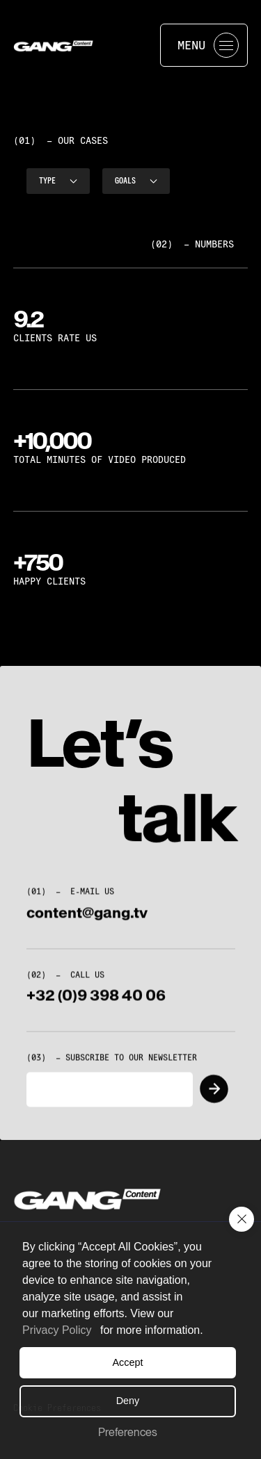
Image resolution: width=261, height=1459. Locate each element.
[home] (81, 45)
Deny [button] (128, 1400)
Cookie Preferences (57, 1408)
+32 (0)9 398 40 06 (96, 1004)
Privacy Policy (57, 1330)
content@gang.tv (87, 920)
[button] (241, 1219)
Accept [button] (128, 1362)
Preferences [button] (127, 1432)
